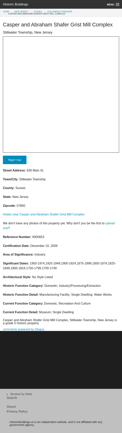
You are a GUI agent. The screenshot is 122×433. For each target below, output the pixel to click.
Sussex (38, 11)
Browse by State (21, 394)
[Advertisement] (61, 360)
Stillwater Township (59, 11)
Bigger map (14, 159)
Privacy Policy (17, 411)
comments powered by (23, 329)
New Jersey (21, 11)
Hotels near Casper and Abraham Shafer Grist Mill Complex (44, 214)
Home (6, 11)
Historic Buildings (15, 4)
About (11, 406)
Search (12, 397)
